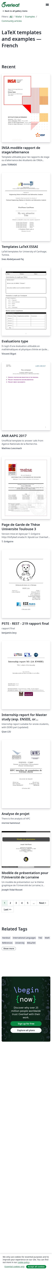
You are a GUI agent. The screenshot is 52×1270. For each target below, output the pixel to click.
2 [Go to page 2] (10, 902)
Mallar (19, 16)
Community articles (12, 20)
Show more (8, 948)
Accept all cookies (36, 1266)
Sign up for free (26, 1023)
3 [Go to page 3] (16, 902)
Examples (30, 16)
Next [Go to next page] (42, 902)
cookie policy (23, 1262)
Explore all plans (26, 1030)
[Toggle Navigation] (47, 4)
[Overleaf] (10, 4)
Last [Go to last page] (7, 909)
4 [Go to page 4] (22, 902)
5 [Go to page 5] (27, 902)
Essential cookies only (14, 1266)
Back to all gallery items (14, 11)
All (11, 16)
